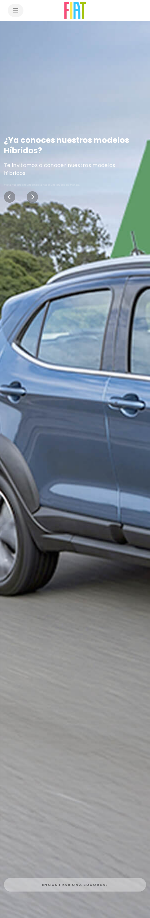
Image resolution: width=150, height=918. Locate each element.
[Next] (32, 197)
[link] (75, 882)
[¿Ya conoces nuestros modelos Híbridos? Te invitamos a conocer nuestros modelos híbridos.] (75, 469)
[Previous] (9, 197)
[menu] (16, 10)
